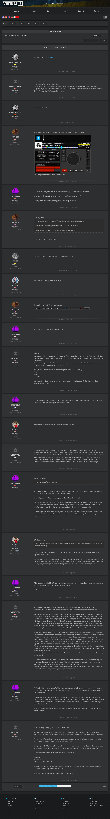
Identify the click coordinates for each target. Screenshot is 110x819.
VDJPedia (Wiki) (39, 807)
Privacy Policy (66, 807)
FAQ (36, 805)
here (55, 400)
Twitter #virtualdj (95, 807)
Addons (25, 35)
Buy (48, 11)
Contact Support (39, 801)
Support (81, 11)
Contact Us (66, 803)
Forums (37, 809)
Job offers (65, 805)
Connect (97, 11)
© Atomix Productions (55, 817)
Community (65, 11)
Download (32, 11)
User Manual (38, 803)
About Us (65, 801)
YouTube (93, 803)
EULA (64, 809)
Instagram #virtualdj (96, 805)
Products (16, 11)
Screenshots (11, 809)
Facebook (93, 801)
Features (10, 805)
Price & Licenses (12, 807)
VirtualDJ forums (12, 35)
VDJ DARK (49, 57)
